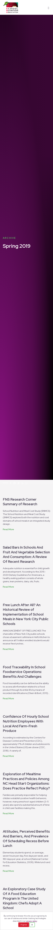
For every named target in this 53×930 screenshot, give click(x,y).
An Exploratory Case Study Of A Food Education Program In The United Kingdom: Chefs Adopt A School (24, 898)
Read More (8, 529)
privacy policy (31, 921)
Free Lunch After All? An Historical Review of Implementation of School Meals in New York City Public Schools (25, 614)
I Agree (23, 924)
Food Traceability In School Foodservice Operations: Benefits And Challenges (24, 672)
